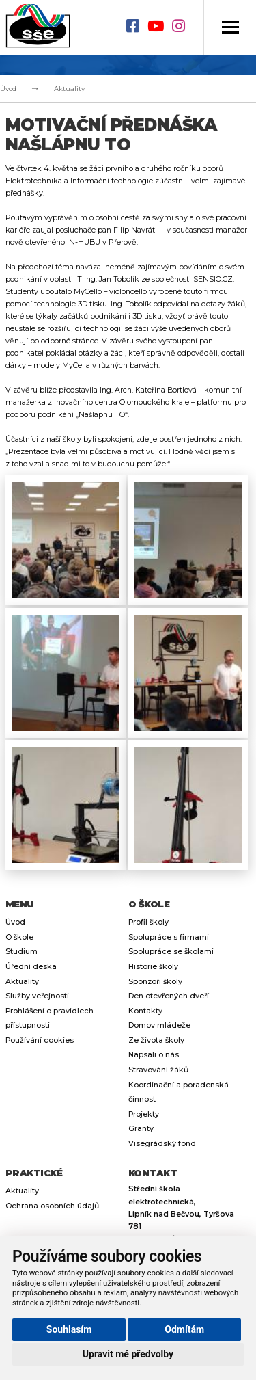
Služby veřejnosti (37, 996)
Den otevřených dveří (168, 996)
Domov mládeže (159, 1025)
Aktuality (69, 88)
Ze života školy (156, 1040)
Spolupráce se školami (171, 951)
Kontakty (145, 1011)
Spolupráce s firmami (168, 937)
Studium (21, 951)
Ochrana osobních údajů (52, 1206)
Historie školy (153, 966)
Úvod (8, 88)
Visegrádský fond (162, 1143)
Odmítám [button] (184, 1329)
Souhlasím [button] (69, 1329)
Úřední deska (31, 966)
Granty (141, 1128)
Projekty (143, 1114)
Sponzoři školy (155, 981)
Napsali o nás (153, 1054)
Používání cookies (39, 1040)
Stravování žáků (158, 1069)
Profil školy (148, 922)
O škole (19, 937)
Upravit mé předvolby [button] (128, 1354)
